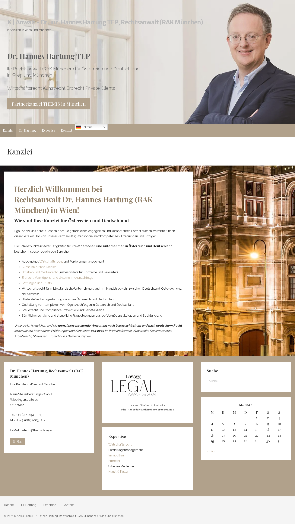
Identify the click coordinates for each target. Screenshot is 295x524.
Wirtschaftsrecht (51, 261)
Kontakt (66, 130)
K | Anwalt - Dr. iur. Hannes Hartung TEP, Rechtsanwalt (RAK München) (105, 22)
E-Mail (17, 441)
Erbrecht (114, 461)
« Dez (211, 451)
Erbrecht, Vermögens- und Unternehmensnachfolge (57, 277)
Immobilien (116, 455)
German (84, 127)
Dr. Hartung (27, 130)
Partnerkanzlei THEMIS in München (49, 104)
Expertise (48, 130)
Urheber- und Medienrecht (40, 272)
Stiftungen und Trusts (37, 283)
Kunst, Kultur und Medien (39, 267)
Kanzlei (8, 130)
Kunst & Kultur (118, 471)
